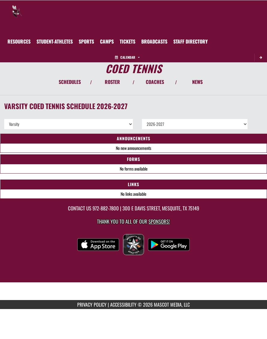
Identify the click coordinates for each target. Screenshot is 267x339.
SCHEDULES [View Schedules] (70, 82)
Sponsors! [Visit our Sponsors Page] (159, 221)
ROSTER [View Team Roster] (112, 82)
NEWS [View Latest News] (197, 82)
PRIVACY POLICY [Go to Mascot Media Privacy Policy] (92, 304)
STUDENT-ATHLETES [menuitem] (55, 41)
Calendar (127, 57)
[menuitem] (107, 41)
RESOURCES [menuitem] (19, 41)
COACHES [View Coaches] (155, 82)
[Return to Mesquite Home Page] (16, 7)
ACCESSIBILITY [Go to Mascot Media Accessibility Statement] (123, 304)
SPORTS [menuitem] (86, 41)
